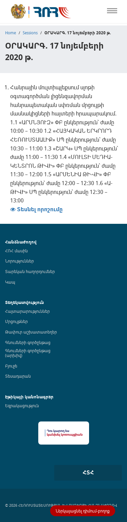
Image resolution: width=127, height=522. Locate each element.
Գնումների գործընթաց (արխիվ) (27, 353)
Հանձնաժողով (21, 242)
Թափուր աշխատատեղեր (31, 331)
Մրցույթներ (16, 321)
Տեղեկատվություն (24, 302)
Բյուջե (11, 365)
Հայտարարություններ (27, 311)
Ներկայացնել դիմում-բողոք (83, 511)
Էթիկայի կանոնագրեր (29, 397)
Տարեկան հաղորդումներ (30, 271)
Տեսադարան (18, 376)
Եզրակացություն (22, 405)
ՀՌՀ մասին (16, 250)
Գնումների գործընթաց (27, 342)
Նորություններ (19, 260)
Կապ (10, 282)
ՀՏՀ (88, 472)
